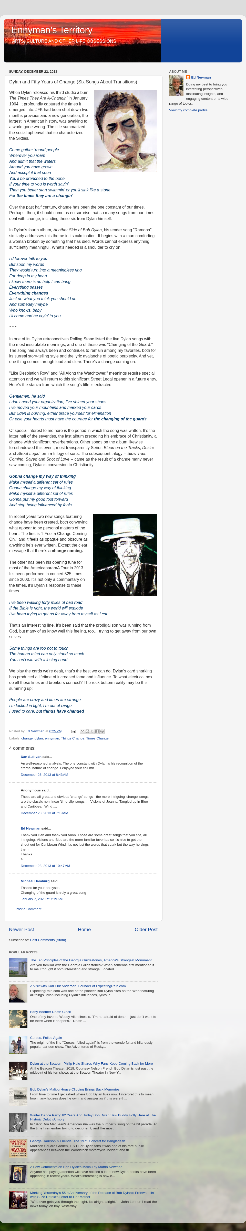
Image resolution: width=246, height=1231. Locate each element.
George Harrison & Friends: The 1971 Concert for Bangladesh (77, 1141)
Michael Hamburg (35, 881)
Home (84, 929)
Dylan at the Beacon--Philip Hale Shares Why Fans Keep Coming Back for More (91, 1063)
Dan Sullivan (31, 757)
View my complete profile (188, 110)
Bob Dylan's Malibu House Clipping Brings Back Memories (74, 1089)
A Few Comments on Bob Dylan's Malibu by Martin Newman (76, 1167)
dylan (39, 738)
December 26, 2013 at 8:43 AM (44, 775)
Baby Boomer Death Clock (50, 1012)
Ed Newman (30, 828)
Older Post (146, 929)
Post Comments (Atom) (48, 940)
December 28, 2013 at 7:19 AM (44, 813)
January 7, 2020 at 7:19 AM (42, 899)
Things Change (73, 738)
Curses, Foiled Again (46, 1038)
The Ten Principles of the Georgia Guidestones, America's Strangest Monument (90, 960)
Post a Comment (29, 909)
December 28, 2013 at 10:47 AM (45, 866)
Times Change (97, 738)
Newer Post (21, 929)
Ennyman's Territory (52, 30)
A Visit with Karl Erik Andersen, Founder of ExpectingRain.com (78, 986)
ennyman (52, 738)
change (27, 738)
